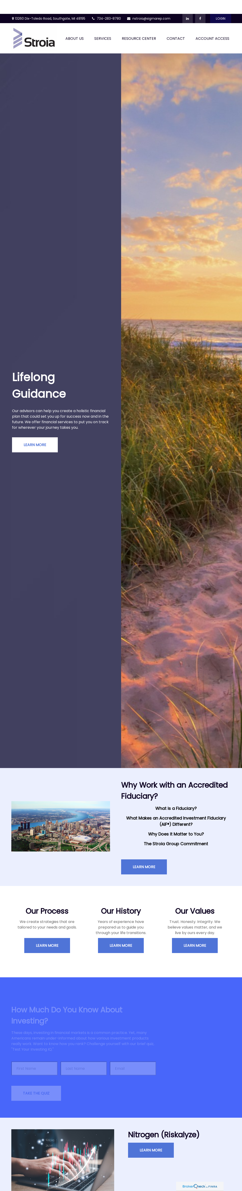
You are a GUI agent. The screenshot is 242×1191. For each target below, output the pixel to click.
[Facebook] (200, 4)
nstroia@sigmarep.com (148, 4)
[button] (75, 24)
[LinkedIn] (187, 4)
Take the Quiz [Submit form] (36, 1082)
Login (220, 4)
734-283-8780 (106, 4)
